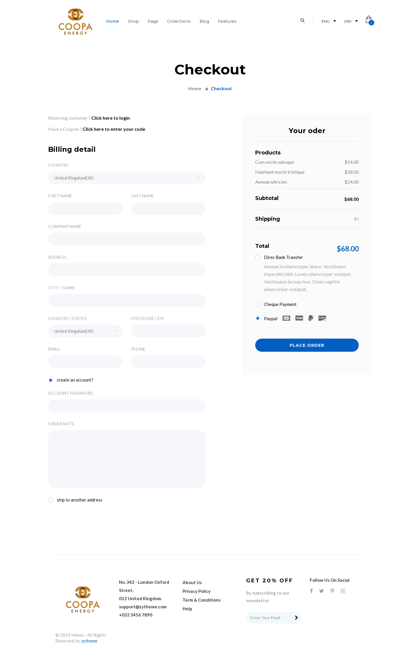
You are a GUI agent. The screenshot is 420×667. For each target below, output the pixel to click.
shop (133, 21)
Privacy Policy (197, 591)
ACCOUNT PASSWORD (70, 393)
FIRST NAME (60, 196)
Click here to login (110, 118)
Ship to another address (77, 499)
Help (187, 608)
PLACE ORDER (307, 345)
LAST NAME (142, 196)
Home (112, 21)
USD (351, 21)
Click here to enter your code (114, 129)
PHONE (138, 349)
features (227, 21)
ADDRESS (57, 257)
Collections (179, 21)
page (153, 21)
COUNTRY (58, 165)
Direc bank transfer (281, 257)
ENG (329, 21)
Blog (204, 21)
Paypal (292, 318)
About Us (192, 582)
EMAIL (54, 349)
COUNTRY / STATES (67, 318)
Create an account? (72, 379)
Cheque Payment (277, 304)
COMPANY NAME (64, 226)
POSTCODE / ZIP (147, 318)
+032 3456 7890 (135, 614)
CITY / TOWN (61, 288)
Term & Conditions (201, 599)
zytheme (89, 640)
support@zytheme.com (143, 606)
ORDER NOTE (61, 424)
